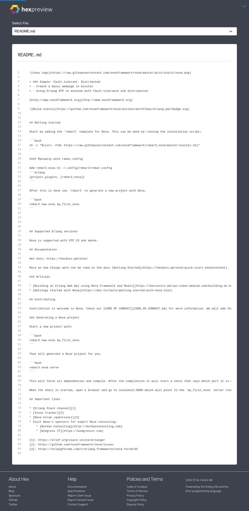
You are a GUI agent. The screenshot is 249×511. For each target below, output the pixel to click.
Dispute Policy (135, 504)
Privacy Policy (135, 495)
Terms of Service (137, 491)
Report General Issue (81, 500)
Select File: (20, 23)
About (12, 486)
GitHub (13, 500)
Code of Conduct (137, 486)
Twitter (13, 504)
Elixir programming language (203, 491)
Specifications (76, 491)
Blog (11, 491)
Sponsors (15, 495)
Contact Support (78, 504)
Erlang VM (212, 486)
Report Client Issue (79, 495)
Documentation (77, 486)
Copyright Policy (137, 500)
